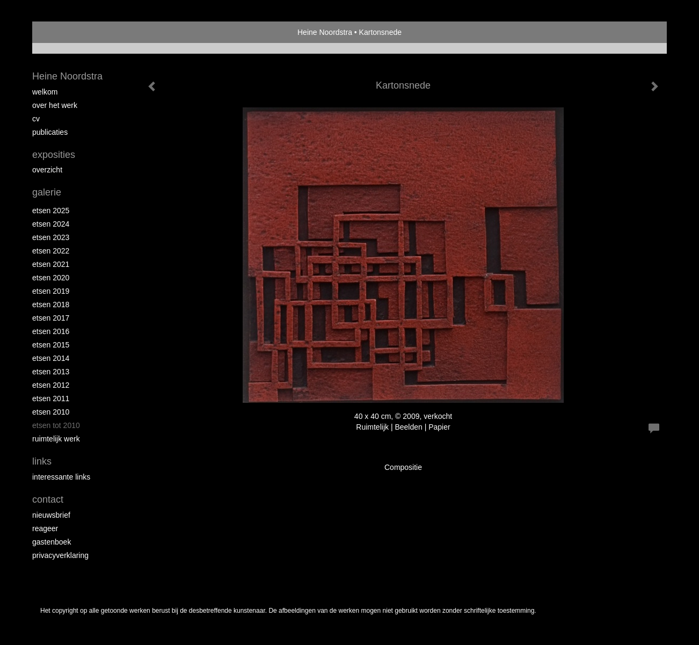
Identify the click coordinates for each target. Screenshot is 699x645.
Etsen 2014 (50, 358)
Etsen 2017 (50, 318)
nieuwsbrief (51, 515)
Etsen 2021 (50, 264)
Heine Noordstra (324, 32)
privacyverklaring (60, 555)
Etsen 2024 (50, 224)
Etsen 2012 (50, 385)
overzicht (47, 169)
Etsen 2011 (50, 398)
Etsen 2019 (50, 291)
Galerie (46, 192)
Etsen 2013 (50, 371)
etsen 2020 (50, 277)
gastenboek (51, 542)
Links (42, 461)
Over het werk (54, 105)
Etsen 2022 (50, 251)
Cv (36, 118)
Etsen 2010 (50, 412)
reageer (45, 528)
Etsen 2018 (50, 304)
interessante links (61, 477)
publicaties (50, 132)
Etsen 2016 (50, 331)
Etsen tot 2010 (56, 425)
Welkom (44, 92)
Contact (47, 499)
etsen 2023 (50, 237)
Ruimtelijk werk (56, 438)
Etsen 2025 (50, 210)
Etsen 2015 (50, 344)
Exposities (53, 154)
